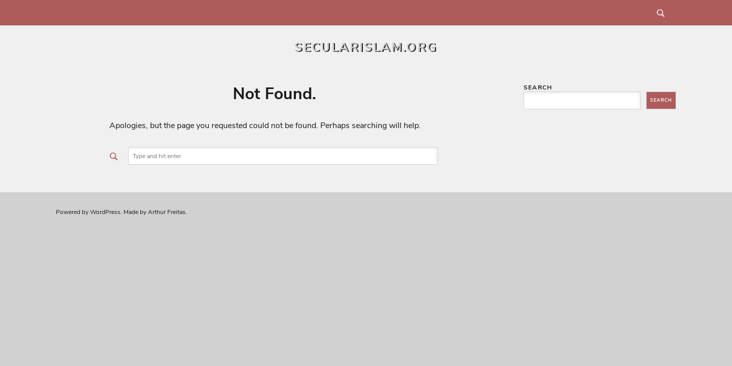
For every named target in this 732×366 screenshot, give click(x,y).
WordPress (105, 212)
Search (538, 87)
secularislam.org (365, 47)
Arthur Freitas (167, 212)
